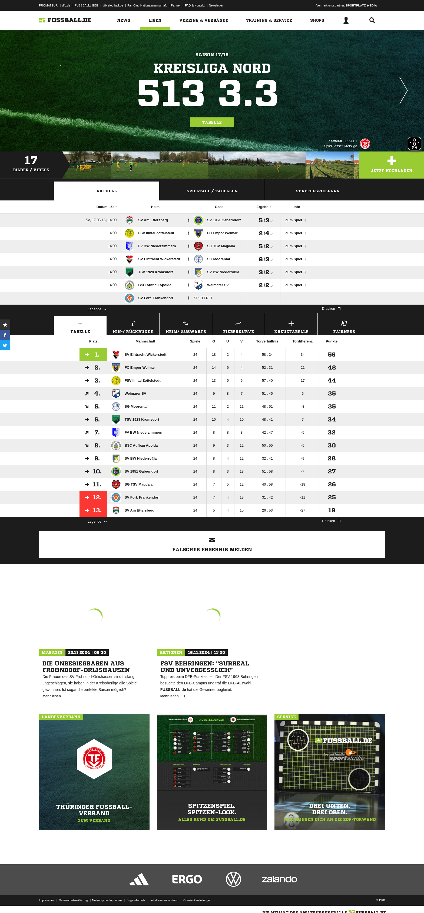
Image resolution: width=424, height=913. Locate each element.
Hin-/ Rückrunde (133, 326)
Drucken (331, 308)
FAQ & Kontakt (195, 5)
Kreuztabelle (291, 326)
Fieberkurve (238, 326)
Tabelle (212, 122)
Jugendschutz (136, 900)
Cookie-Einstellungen (197, 900)
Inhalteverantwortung (164, 900)
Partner (176, 5)
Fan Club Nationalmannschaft (147, 5)
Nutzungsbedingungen (107, 900)
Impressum (46, 900)
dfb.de (66, 5)
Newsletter (216, 5)
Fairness (343, 326)
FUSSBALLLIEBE (86, 5)
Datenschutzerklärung (73, 900)
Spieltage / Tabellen (212, 191)
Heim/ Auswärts (185, 326)
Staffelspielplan (318, 191)
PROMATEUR (48, 5)
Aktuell (106, 191)
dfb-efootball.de (112, 5)
